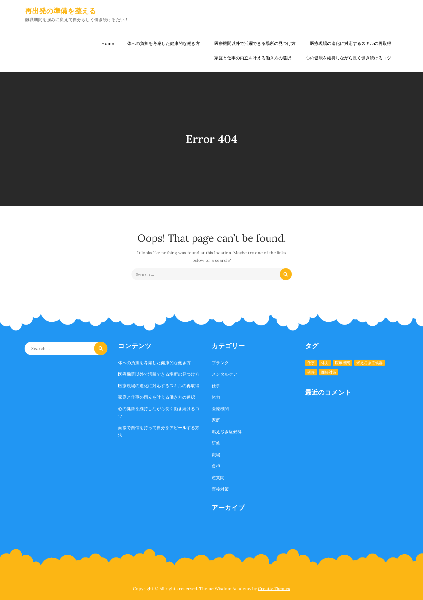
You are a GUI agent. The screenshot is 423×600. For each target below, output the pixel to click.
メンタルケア (224, 374)
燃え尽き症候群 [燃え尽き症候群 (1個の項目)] (369, 362)
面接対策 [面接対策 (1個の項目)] (328, 372)
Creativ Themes (274, 588)
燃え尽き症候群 (227, 431)
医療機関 (220, 408)
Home (107, 43)
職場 (216, 454)
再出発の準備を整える (60, 10)
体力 (216, 397)
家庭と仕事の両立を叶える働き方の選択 (252, 57)
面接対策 (220, 489)
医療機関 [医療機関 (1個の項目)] (342, 362)
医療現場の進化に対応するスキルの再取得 (350, 43)
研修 (216, 443)
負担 (216, 466)
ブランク (220, 362)
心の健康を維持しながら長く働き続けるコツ (348, 57)
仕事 (216, 385)
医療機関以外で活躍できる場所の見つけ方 (255, 43)
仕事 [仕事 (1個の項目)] (311, 362)
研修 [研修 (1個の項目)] (311, 372)
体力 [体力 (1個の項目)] (325, 362)
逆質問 (218, 477)
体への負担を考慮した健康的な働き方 (163, 43)
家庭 (216, 420)
